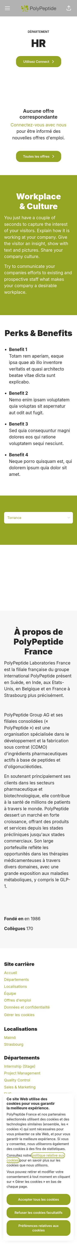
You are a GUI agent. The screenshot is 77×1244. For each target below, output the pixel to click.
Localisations (15, 986)
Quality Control (17, 1080)
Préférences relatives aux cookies (38, 1228)
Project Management (22, 1073)
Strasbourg (13, 1044)
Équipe (10, 993)
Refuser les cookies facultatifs (38, 1213)
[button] (69, 8)
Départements (16, 979)
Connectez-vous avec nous (39, 124)
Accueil (10, 973)
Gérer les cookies (19, 1015)
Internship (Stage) (19, 1066)
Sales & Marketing (20, 1087)
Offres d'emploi (17, 1000)
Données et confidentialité (27, 1007)
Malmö (10, 1037)
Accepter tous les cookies (38, 1199)
